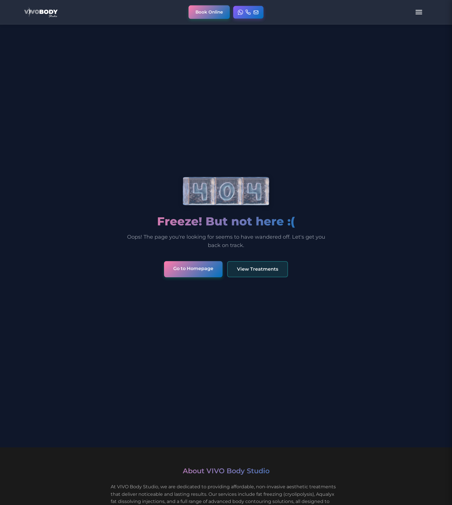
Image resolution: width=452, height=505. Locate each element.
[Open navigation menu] (419, 12)
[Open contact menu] (248, 12)
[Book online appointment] (209, 12)
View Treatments (257, 269)
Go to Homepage (193, 268)
